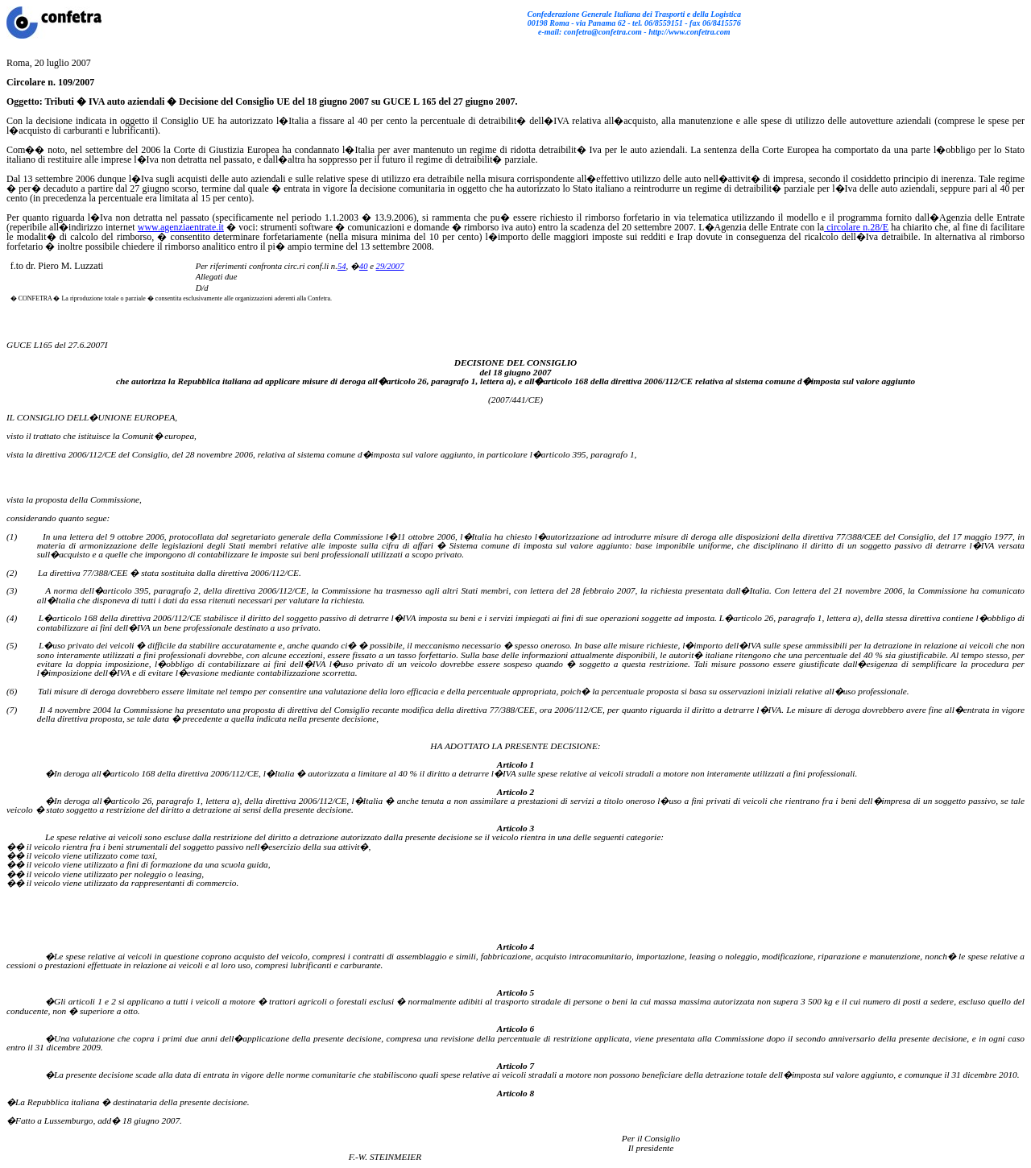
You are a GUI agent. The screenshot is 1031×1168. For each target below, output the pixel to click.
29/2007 (390, 266)
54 (341, 266)
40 (363, 266)
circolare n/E (856, 227)
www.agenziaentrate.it (181, 227)
